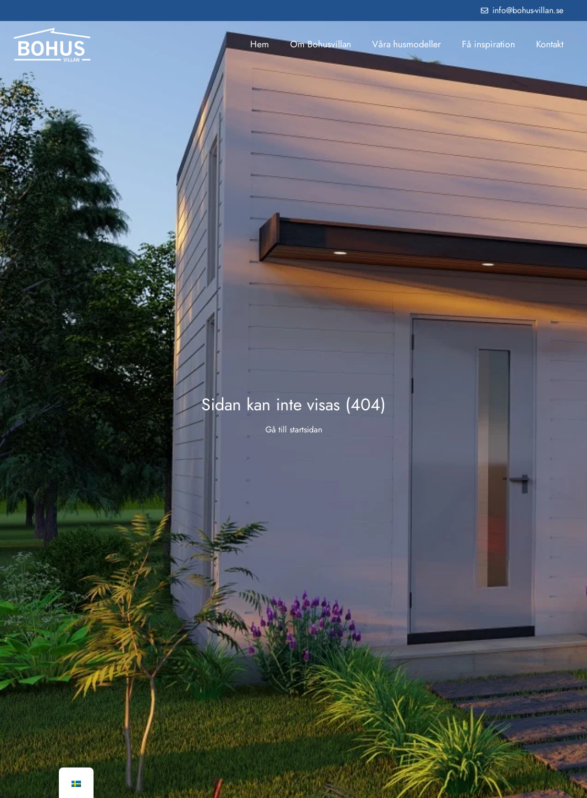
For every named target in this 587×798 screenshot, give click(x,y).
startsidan (306, 429)
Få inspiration (488, 44)
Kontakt (549, 44)
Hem (259, 44)
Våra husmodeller (406, 44)
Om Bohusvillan (320, 44)
